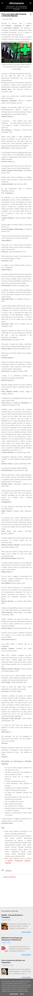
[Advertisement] (16, 892)
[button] (30, 14)
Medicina (27, 860)
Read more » (27, 932)
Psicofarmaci (19, 860)
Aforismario (16, 3)
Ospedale (8, 863)
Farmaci (10, 860)
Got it (22, 994)
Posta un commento (9, 877)
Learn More (13, 994)
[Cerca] (30, 3)
